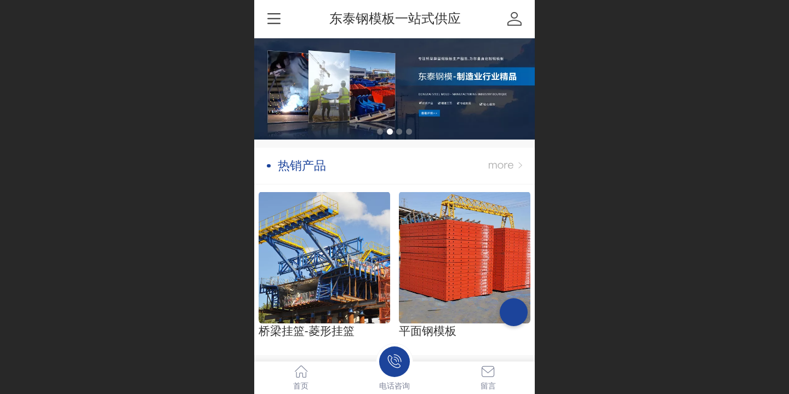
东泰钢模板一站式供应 (395, 18)
